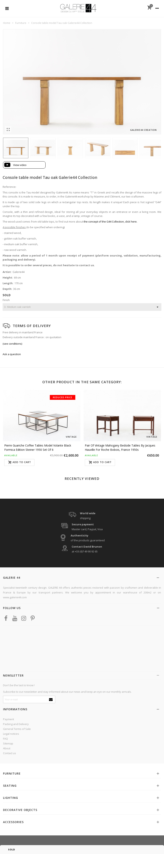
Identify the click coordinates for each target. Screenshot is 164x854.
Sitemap (8, 743)
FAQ (5, 738)
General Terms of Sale (17, 729)
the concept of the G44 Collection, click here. (110, 221)
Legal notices (11, 734)
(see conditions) (12, 343)
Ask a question (12, 354)
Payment (8, 719)
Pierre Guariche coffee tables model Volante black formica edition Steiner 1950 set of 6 (37, 447)
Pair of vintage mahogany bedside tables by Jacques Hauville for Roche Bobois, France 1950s (120, 447)
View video (20, 165)
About (6, 748)
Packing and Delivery (16, 724)
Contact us (9, 753)
